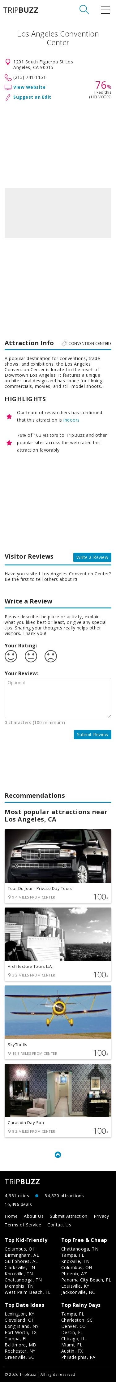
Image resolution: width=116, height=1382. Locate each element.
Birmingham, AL (22, 1255)
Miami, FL (72, 1345)
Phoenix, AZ (74, 1274)
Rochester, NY (20, 1351)
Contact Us (59, 1225)
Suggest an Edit (32, 97)
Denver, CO (73, 1326)
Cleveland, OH (20, 1320)
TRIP (20, 10)
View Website (29, 87)
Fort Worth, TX (21, 1332)
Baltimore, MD (21, 1345)
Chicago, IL (73, 1338)
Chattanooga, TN (23, 1280)
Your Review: (21, 673)
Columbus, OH (20, 1249)
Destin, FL (72, 1332)
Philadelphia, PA (78, 1357)
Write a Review (92, 557)
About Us (34, 1216)
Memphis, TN (19, 1286)
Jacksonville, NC (78, 1292)
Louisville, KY (75, 1286)
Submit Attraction (69, 1216)
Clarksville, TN (20, 1267)
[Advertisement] (58, 143)
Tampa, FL (72, 1255)
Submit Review (93, 734)
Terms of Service (23, 1225)
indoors (71, 420)
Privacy (101, 1216)
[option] (58, 213)
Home (11, 1216)
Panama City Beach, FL (86, 1280)
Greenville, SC (19, 1357)
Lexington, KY (19, 1314)
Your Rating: (21, 645)
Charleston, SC (77, 1320)
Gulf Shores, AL (21, 1261)
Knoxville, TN (19, 1274)
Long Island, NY (22, 1326)
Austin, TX (72, 1351)
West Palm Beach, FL (28, 1292)
